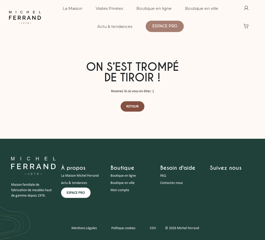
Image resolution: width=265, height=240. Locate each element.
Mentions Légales (84, 228)
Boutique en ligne (123, 176)
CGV (153, 228)
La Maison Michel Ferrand (80, 176)
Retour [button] (132, 106)
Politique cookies (123, 228)
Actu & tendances (74, 183)
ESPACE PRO (76, 192)
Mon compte (120, 190)
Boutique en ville (123, 183)
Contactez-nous (171, 183)
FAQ (163, 176)
